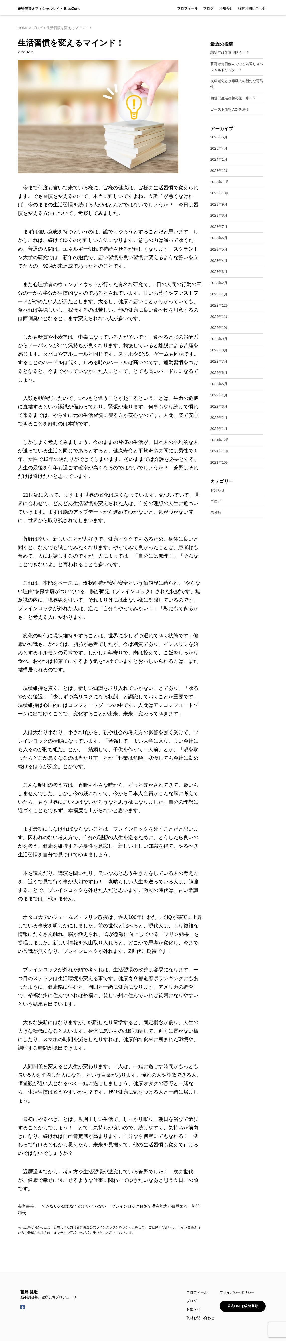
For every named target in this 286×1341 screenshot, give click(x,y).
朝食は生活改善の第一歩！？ (233, 98)
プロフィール (187, 8)
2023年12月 (219, 171)
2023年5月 (218, 249)
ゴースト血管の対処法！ (229, 109)
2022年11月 (219, 317)
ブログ (208, 8)
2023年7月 (218, 227)
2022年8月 (218, 350)
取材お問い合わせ (252, 8)
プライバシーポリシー (235, 1292)
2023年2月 (218, 283)
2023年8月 (218, 215)
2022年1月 (218, 429)
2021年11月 (219, 451)
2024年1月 (218, 159)
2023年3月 (218, 272)
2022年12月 (219, 305)
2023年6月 (218, 238)
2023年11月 (219, 182)
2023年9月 (218, 204)
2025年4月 (218, 148)
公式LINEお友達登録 (241, 1306)
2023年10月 (219, 193)
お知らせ (226, 8)
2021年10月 (219, 462)
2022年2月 (218, 418)
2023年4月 (218, 261)
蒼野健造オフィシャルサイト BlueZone (49, 9)
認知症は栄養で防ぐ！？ (229, 53)
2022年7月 (218, 361)
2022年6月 (218, 373)
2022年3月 (218, 406)
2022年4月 (218, 395)
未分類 (215, 512)
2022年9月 (218, 339)
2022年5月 (218, 384)
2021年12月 (219, 440)
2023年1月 (218, 294)
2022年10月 (219, 328)
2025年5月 (218, 137)
